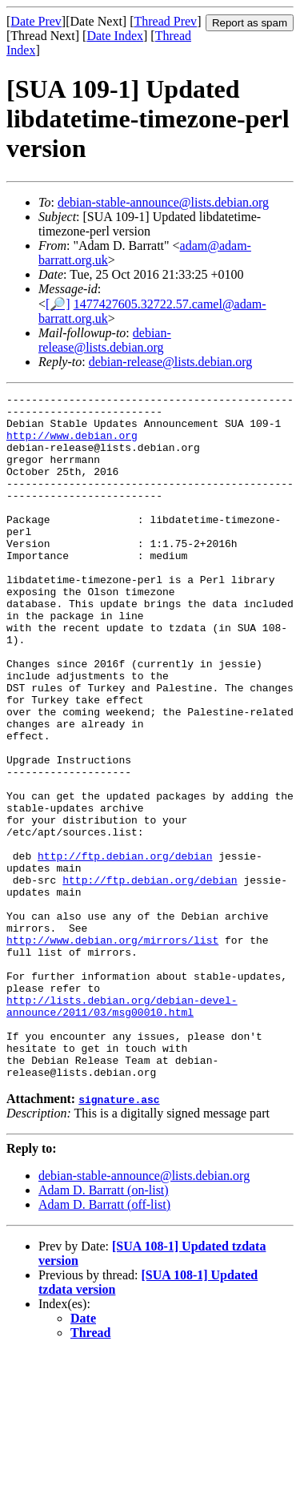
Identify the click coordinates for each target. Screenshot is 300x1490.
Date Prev (36, 21)
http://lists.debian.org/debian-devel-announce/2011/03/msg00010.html (122, 1129)
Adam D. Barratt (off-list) (104, 1341)
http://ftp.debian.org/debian (125, 949)
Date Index (114, 35)
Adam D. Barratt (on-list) (103, 1327)
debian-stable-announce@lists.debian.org (163, 202)
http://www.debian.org (72, 444)
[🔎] (58, 304)
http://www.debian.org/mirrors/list (112, 1050)
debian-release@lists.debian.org (104, 340)
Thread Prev (165, 21)
